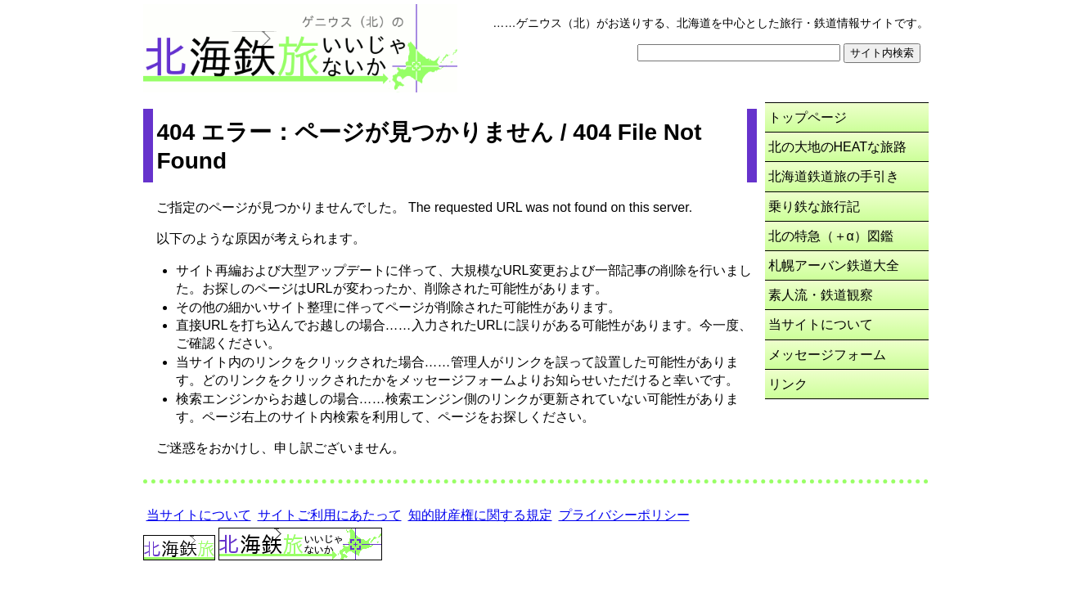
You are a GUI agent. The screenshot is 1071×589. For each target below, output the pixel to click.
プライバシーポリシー (624, 515)
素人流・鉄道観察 (820, 295)
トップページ (807, 117)
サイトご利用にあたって (330, 515)
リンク (788, 384)
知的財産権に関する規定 (480, 515)
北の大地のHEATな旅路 (837, 147)
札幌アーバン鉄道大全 (833, 265)
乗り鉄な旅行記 (814, 207)
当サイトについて (820, 324)
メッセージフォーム (827, 355)
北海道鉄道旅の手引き (833, 176)
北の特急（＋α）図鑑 (830, 236)
